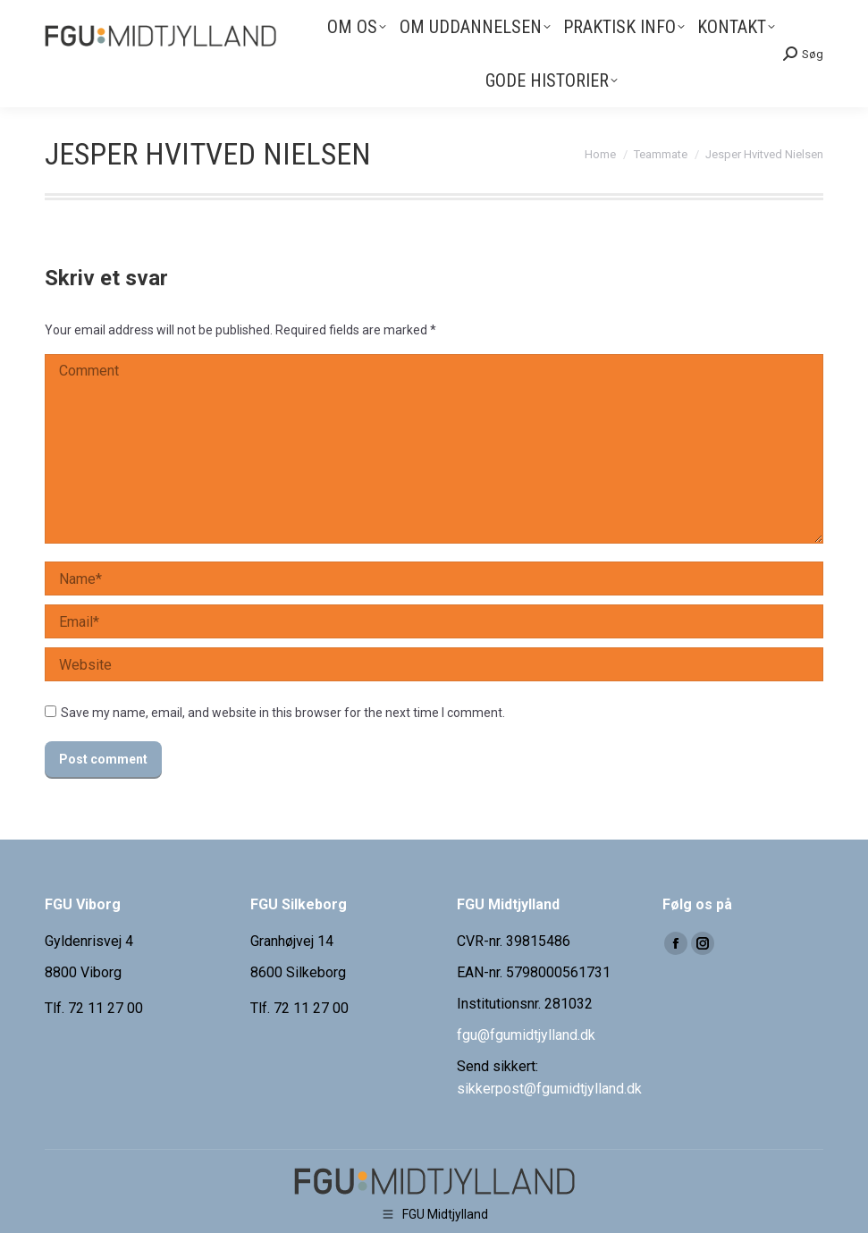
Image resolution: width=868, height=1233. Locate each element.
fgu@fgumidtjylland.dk (526, 1034)
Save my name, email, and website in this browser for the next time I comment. (283, 712)
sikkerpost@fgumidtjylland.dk (549, 1088)
